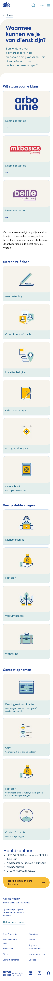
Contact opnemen (11, 959)
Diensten (7, 954)
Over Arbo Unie (10, 934)
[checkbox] (26, 112)
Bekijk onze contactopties (16, 902)
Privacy (32, 939)
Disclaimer (33, 934)
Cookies (32, 959)
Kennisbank (8, 948)
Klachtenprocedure (37, 954)
